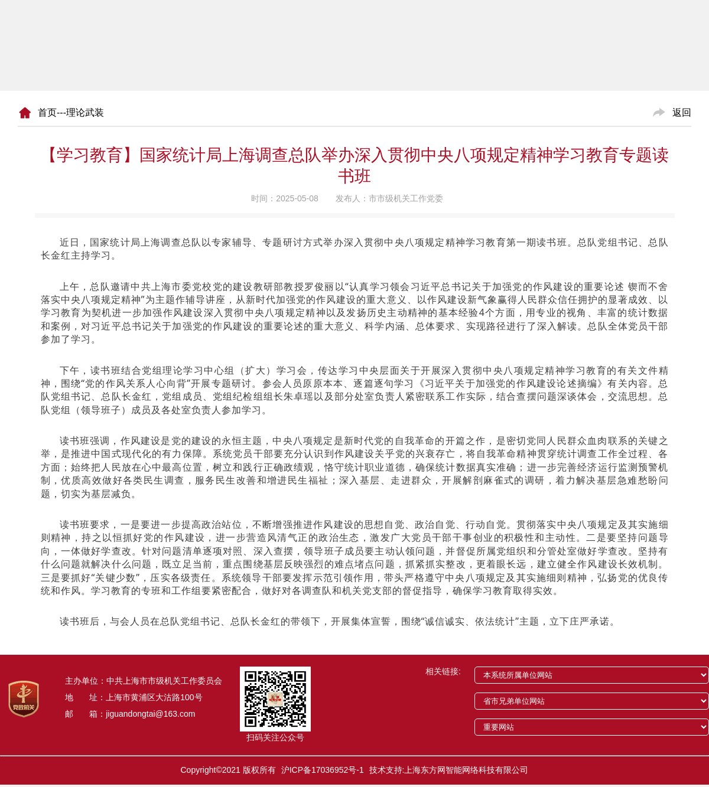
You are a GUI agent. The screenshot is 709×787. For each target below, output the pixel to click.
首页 (47, 112)
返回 (681, 112)
